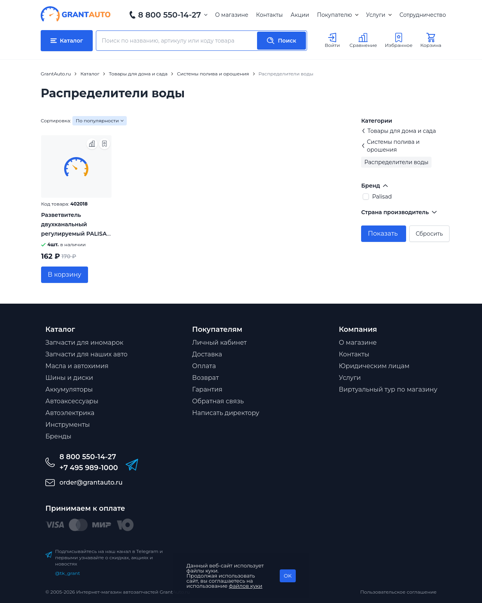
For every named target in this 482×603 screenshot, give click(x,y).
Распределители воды (396, 162)
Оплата (204, 366)
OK (287, 576)
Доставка (207, 354)
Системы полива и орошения (390, 145)
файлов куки (246, 586)
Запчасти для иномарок (84, 342)
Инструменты (67, 424)
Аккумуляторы (69, 389)
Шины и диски (69, 377)
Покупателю (337, 14)
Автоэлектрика (69, 413)
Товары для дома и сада (398, 130)
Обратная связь (218, 401)
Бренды (58, 436)
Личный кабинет (219, 342)
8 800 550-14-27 (169, 15)
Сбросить (429, 233)
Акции (300, 14)
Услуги (379, 14)
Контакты (269, 14)
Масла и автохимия (76, 366)
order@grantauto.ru (90, 482)
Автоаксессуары (71, 401)
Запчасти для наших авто (86, 354)
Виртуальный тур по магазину (388, 389)
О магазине (231, 14)
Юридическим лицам (374, 366)
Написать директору (225, 413)
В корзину (64, 274)
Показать (382, 233)
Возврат (205, 377)
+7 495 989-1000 (88, 467)
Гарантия (207, 389)
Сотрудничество (422, 14)
